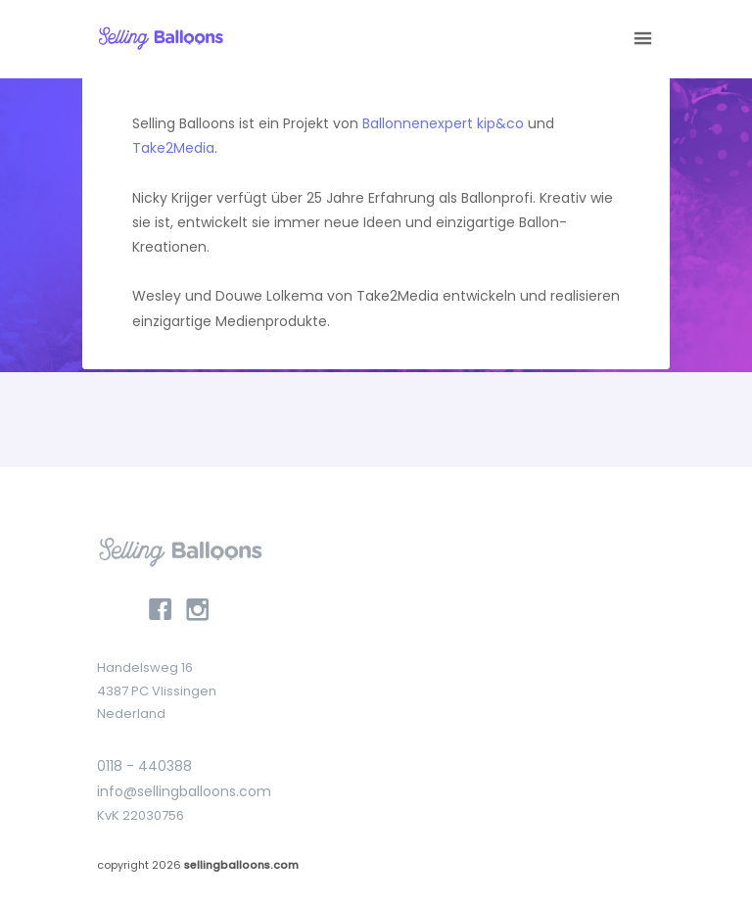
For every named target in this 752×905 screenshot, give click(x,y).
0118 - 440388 (144, 766)
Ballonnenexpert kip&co (443, 123)
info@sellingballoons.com (184, 791)
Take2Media (173, 148)
